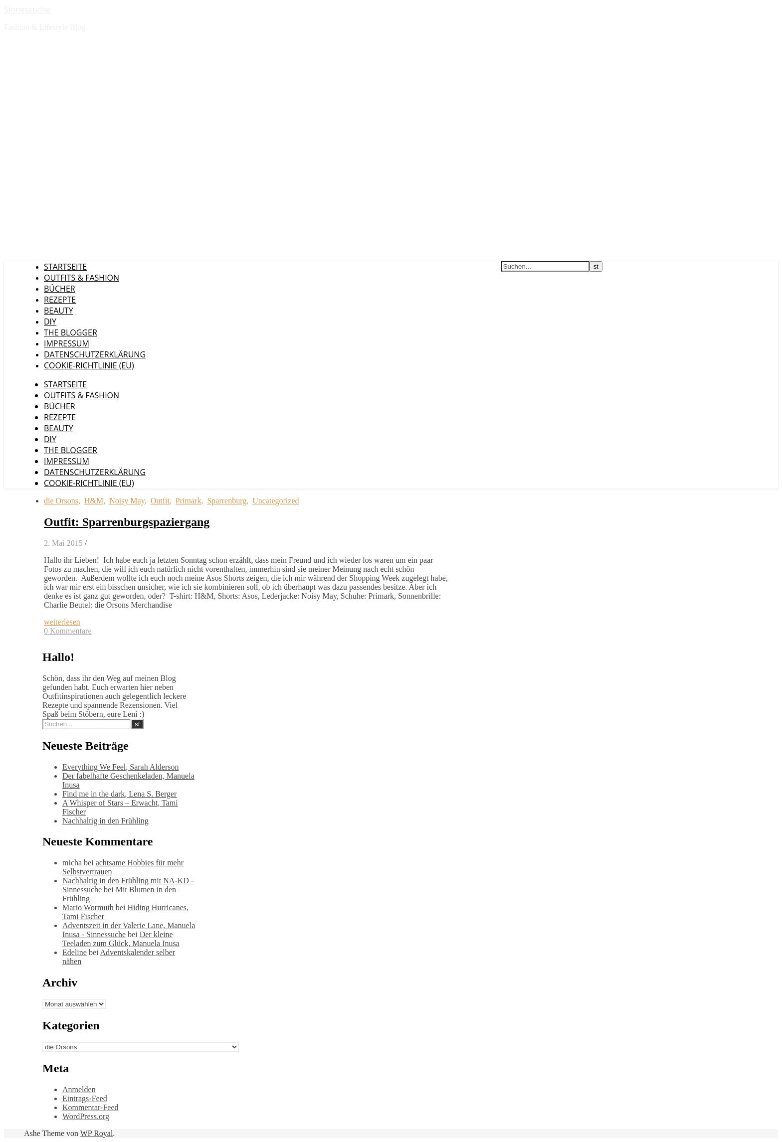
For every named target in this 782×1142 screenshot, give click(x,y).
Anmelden (79, 1089)
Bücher (59, 288)
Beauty (58, 310)
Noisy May (127, 500)
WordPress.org (85, 1116)
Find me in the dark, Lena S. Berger (119, 794)
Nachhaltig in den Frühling (105, 820)
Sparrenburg (226, 500)
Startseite (65, 266)
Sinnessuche (27, 9)
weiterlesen (62, 622)
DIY (50, 321)
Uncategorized (275, 500)
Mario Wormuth (88, 907)
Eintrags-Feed (84, 1098)
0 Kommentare (68, 631)
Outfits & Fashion (81, 277)
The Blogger (70, 332)
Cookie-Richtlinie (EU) (89, 365)
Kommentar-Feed (90, 1107)
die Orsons (61, 500)
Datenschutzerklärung (95, 354)
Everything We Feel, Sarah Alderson (120, 767)
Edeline (74, 952)
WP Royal (96, 1133)
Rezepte (60, 299)
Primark (188, 500)
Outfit (160, 500)
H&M (93, 500)
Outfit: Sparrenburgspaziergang (126, 521)
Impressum (66, 343)
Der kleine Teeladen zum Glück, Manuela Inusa (121, 939)
